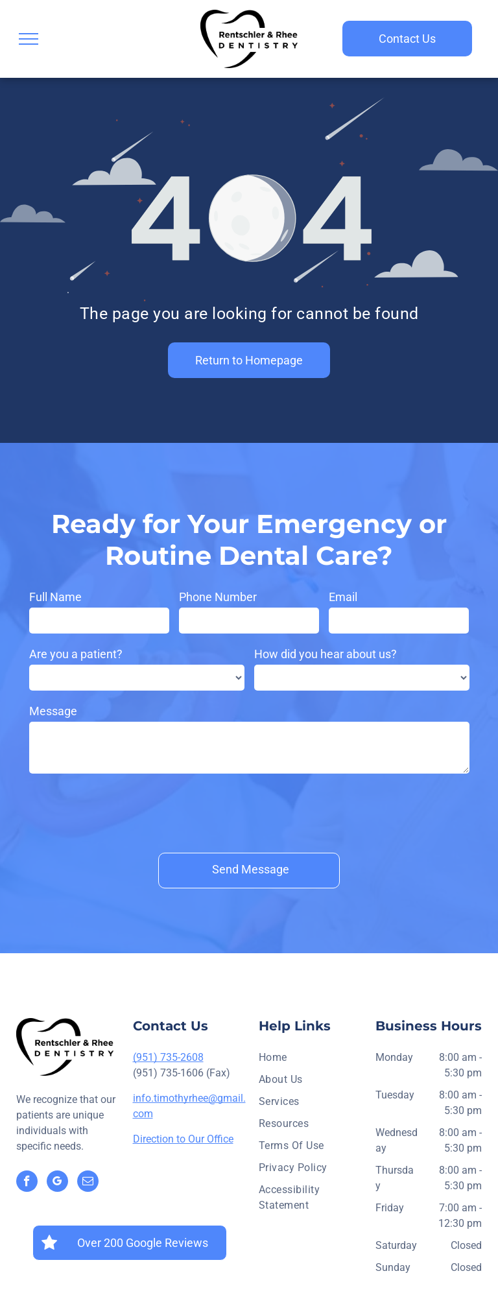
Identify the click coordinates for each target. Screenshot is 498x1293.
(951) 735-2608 (168, 997)
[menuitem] (312, 1001)
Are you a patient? (76, 654)
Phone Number (218, 597)
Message (53, 711)
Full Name (55, 597)
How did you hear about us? (325, 654)
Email (343, 597)
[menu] (28, 39)
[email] (88, 1122)
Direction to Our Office (183, 1079)
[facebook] (27, 1122)
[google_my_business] (57, 1122)
